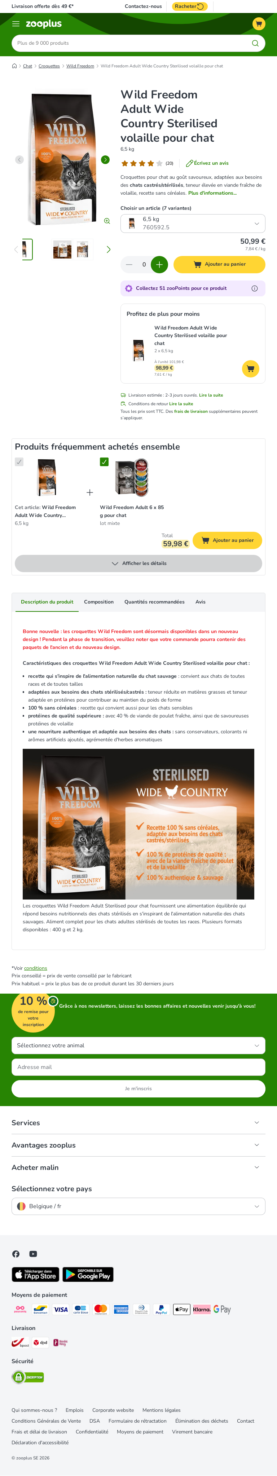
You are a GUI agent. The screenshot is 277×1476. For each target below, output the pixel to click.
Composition (99, 602)
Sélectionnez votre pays (52, 1189)
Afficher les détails (139, 564)
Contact (245, 1421)
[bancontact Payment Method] (40, 1311)
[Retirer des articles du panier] (129, 264)
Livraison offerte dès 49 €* (43, 6)
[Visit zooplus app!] (36, 1280)
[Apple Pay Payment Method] (181, 1311)
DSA (94, 1421)
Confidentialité (92, 1432)
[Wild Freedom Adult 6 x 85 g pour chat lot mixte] (131, 478)
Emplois (75, 1410)
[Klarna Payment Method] (202, 1311)
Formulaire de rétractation (138, 1421)
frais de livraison (191, 412)
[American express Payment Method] (121, 1311)
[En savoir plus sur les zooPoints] (254, 288)
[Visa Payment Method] (60, 1311)
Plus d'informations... (212, 193)
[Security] (28, 1378)
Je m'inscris (138, 1089)
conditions (35, 968)
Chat (27, 66)
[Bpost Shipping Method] (20, 1344)
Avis (200, 602)
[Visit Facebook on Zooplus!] (16, 1254)
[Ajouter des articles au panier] (159, 264)
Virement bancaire (192, 1432)
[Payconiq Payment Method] (20, 1311)
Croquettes (49, 66)
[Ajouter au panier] (219, 264)
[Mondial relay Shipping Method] (60, 1344)
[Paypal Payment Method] (161, 1311)
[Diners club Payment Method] (141, 1311)
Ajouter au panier (231, 541)
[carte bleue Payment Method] (80, 1311)
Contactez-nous (143, 6)
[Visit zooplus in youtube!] (33, 1254)
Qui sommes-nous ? (34, 1410)
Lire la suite (211, 395)
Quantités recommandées (154, 602)
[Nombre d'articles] (144, 264)
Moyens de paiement (140, 1432)
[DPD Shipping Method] (40, 1344)
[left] (19, 159)
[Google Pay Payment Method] (222, 1311)
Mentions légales (161, 1410)
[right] (105, 159)
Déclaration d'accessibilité (40, 1443)
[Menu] (16, 24)
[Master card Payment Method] (101, 1311)
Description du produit (47, 602)
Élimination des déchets (201, 1421)
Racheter (190, 6)
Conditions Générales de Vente (46, 1421)
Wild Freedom (80, 66)
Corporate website (113, 1410)
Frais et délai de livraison (39, 1432)
